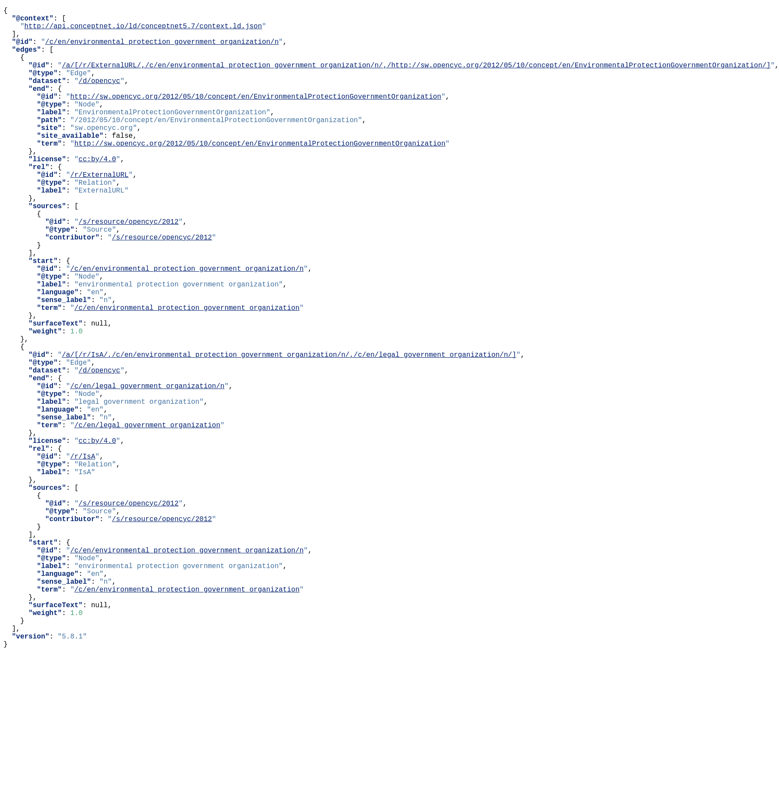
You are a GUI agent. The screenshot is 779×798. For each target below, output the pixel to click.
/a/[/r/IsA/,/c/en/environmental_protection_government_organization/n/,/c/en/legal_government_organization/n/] (289, 432)
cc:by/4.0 (97, 193)
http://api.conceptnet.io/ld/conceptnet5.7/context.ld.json (143, 31)
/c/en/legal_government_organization (147, 518)
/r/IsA (83, 557)
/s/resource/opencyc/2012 (128, 270)
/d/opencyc (99, 98)
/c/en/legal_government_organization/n (147, 470)
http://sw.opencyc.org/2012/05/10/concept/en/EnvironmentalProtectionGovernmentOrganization (255, 117)
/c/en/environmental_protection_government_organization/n (162, 50)
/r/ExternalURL (99, 212)
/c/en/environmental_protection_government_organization (186, 375)
